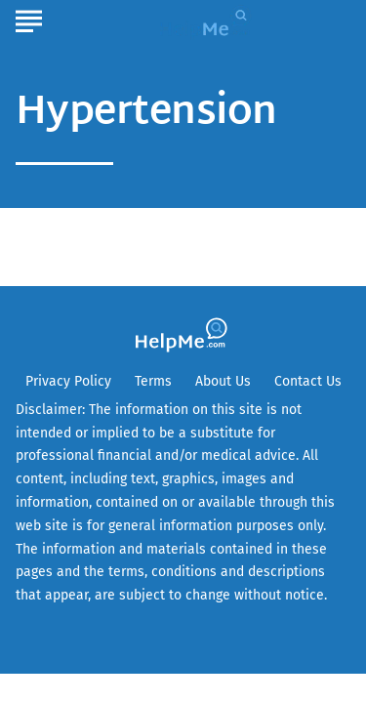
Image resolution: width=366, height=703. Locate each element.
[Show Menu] (29, 18)
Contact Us (308, 381)
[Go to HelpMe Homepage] (208, 21)
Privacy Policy (68, 381)
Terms (153, 381)
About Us (223, 381)
